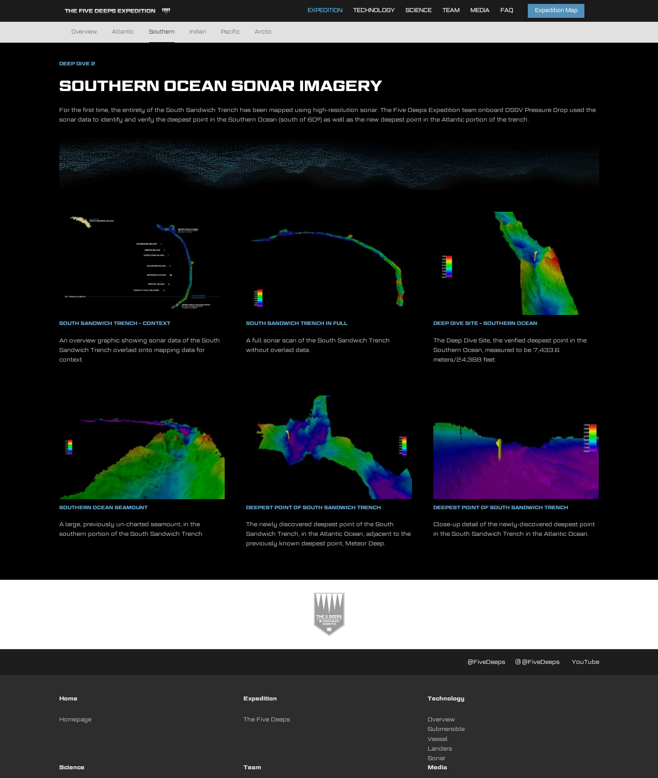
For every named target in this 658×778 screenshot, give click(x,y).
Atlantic (123, 32)
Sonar (436, 758)
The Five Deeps (266, 720)
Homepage (75, 720)
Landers (440, 749)
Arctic (263, 32)
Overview (84, 32)
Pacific (230, 32)
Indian (197, 32)
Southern (162, 32)
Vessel (438, 739)
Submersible (446, 729)
